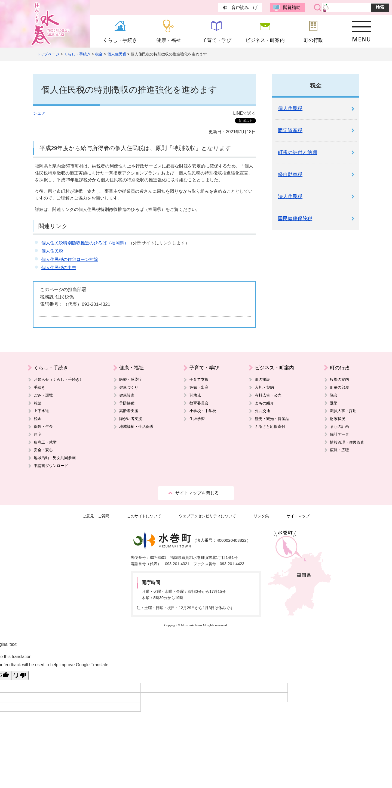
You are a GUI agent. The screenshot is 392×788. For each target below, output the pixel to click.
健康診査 (126, 395)
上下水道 (41, 411)
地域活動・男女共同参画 (55, 458)
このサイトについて (144, 516)
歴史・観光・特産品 (272, 418)
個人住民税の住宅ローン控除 (69, 259)
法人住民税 (290, 196)
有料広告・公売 (268, 395)
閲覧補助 (292, 7)
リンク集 (261, 516)
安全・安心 (43, 450)
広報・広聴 (339, 450)
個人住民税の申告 (58, 267)
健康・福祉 (131, 367)
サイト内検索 (317, 7)
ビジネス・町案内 (274, 367)
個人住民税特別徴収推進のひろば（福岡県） (84, 243)
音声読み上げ (244, 7)
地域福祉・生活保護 (136, 426)
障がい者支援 (130, 418)
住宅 (37, 434)
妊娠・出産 (199, 387)
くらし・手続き (77, 54)
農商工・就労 (45, 442)
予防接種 (126, 403)
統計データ (339, 434)
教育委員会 (199, 403)
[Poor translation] (20, 675)
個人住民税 (116, 54)
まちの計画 (339, 426)
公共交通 (262, 411)
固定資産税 (290, 130)
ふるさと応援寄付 (270, 426)
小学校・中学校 (202, 411)
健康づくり (128, 387)
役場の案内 (339, 379)
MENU (362, 31)
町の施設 (262, 379)
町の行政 (340, 367)
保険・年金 (43, 426)
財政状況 (337, 418)
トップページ (47, 54)
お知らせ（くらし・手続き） (58, 379)
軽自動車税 (290, 174)
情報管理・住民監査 (347, 442)
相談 (37, 403)
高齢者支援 (128, 411)
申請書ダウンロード (51, 465)
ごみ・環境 (43, 395)
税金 (99, 54)
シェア (39, 113)
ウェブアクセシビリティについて (207, 516)
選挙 (334, 403)
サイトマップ (298, 516)
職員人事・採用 (343, 411)
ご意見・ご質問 (95, 516)
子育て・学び (204, 367)
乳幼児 (195, 395)
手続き (39, 387)
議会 (334, 395)
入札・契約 (264, 387)
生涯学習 (197, 418)
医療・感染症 (130, 379)
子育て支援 (199, 379)
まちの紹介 (264, 403)
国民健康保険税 (295, 218)
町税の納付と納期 (297, 152)
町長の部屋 (339, 387)
